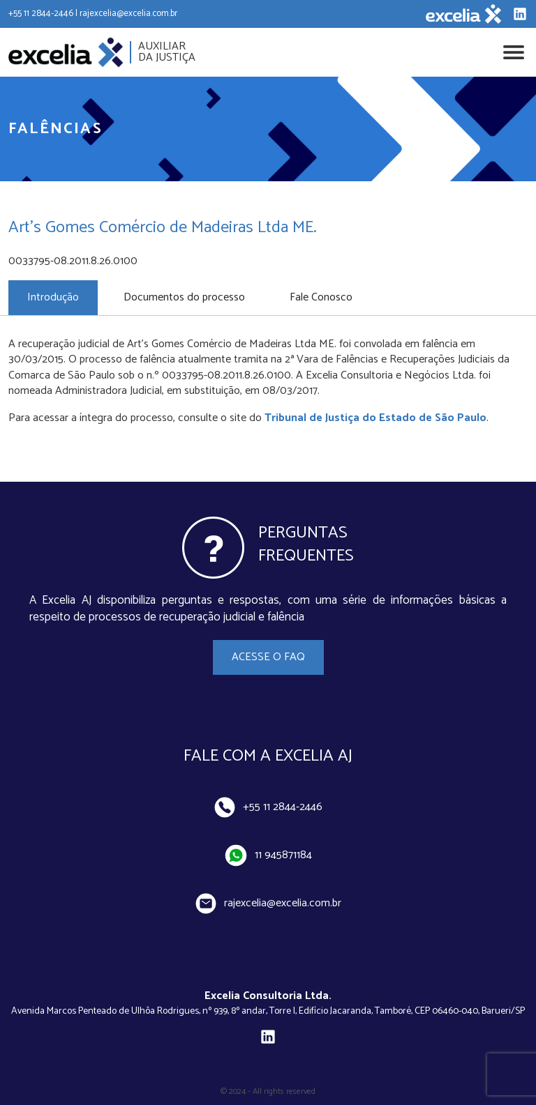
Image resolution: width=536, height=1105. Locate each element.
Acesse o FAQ (268, 657)
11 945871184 (268, 856)
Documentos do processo (184, 297)
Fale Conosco (321, 297)
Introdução (53, 297)
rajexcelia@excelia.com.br (268, 904)
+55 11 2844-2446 (268, 808)
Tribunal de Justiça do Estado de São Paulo (375, 418)
